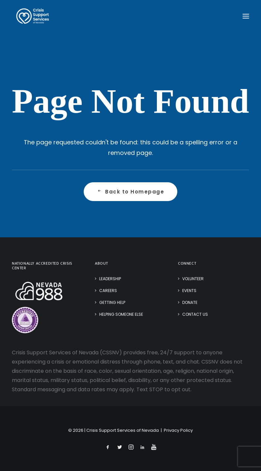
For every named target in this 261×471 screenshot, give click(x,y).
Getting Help (112, 302)
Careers (108, 290)
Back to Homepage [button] (130, 191)
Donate (189, 302)
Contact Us (195, 314)
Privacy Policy (178, 430)
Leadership (110, 278)
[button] (246, 16)
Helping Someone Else (121, 314)
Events (189, 290)
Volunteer (193, 278)
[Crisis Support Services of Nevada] (33, 16)
